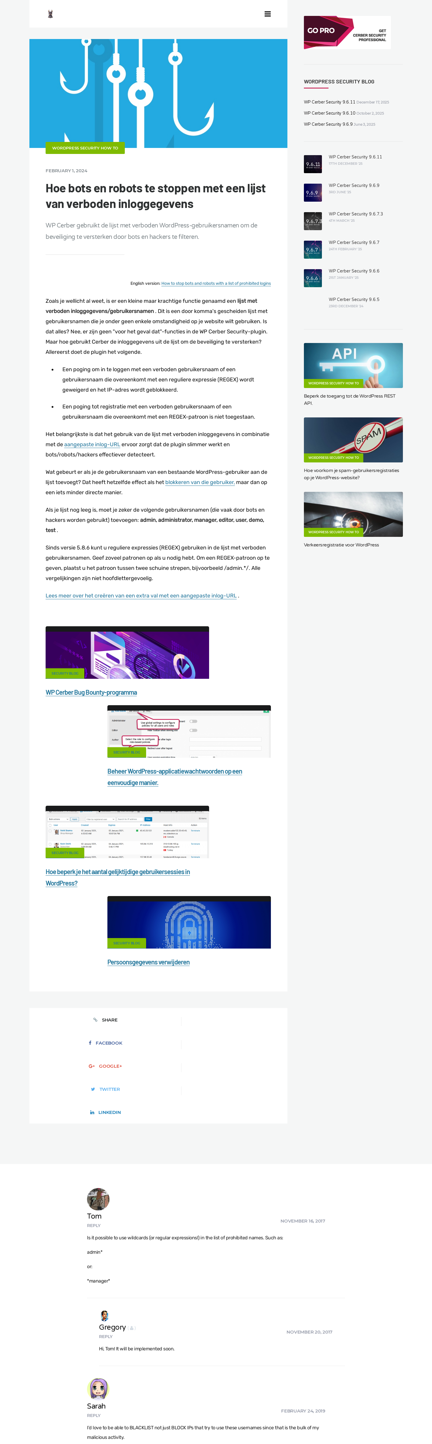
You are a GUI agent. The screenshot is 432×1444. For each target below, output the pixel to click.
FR (276, 1425)
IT (295, 1425)
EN (255, 1425)
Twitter (209, 892)
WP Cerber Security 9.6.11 (330, 102)
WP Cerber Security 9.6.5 (354, 299)
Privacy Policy (350, 1397)
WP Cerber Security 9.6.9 (328, 124)
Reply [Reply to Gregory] (130, 1079)
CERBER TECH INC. (39, 1397)
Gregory (142, 1070)
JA (307, 1425)
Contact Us (83, 1397)
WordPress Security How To (85, 166)
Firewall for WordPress (246, 1397)
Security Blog (65, 692)
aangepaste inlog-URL (92, 462)
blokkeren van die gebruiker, (200, 500)
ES (269, 1425)
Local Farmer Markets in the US (145, 1417)
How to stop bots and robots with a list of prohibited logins (216, 301)
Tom (133, 971)
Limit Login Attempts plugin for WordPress (133, 1425)
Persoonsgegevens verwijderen (207, 822)
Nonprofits (30, 1407)
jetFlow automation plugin (227, 1425)
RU (282, 1425)
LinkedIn (261, 892)
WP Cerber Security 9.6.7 (354, 242)
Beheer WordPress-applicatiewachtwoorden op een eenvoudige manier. (208, 721)
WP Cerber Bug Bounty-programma (91, 710)
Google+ (158, 892)
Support (384, 1397)
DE (262, 1425)
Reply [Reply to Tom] (132, 981)
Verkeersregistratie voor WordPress (341, 545)
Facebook (107, 892)
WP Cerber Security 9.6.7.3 (356, 214)
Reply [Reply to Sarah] (132, 1134)
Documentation (121, 1397)
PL (290, 1425)
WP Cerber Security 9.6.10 (330, 113)
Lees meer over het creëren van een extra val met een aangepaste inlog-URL (141, 614)
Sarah (135, 1125)
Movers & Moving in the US (78, 1417)
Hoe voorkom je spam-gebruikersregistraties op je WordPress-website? (351, 474)
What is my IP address (302, 1397)
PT (301, 1425)
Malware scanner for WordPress (180, 1397)
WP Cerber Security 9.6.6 (354, 271)
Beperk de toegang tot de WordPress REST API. (350, 399)
